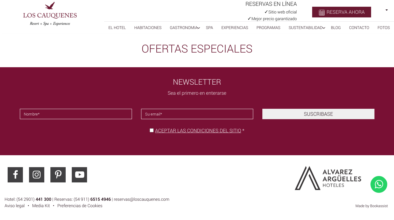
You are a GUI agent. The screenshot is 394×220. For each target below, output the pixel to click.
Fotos (384, 27)
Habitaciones (148, 27)
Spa (209, 27)
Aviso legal (15, 206)
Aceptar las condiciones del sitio (198, 130)
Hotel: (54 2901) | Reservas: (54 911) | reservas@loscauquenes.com (87, 199)
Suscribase (318, 114)
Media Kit (41, 206)
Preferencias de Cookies (80, 206)
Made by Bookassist (372, 206)
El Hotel (117, 27)
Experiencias (234, 27)
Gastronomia (184, 27)
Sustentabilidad (306, 27)
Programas (268, 27)
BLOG (336, 27)
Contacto (359, 27)
